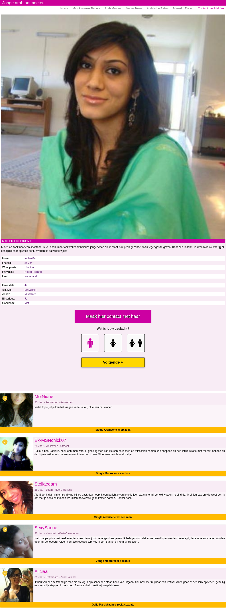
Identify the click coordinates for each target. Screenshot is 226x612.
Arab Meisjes (113, 8)
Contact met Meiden (211, 8)
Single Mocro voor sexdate (113, 473)
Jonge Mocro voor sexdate (113, 560)
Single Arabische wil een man (113, 517)
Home (64, 8)
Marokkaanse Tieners (86, 8)
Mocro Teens (134, 8)
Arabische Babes (158, 8)
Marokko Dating (183, 8)
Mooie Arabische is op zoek (113, 429)
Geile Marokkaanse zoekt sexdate (113, 604)
